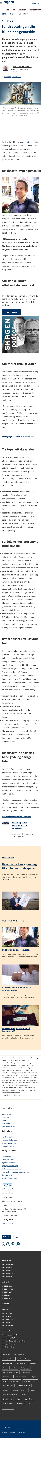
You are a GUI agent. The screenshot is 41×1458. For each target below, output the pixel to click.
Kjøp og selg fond (8, 1159)
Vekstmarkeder (8, 1408)
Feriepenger (25, 1368)
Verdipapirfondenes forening (12, 1169)
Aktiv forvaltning (24, 1359)
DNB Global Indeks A (8, 1344)
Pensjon (5, 1390)
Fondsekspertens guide (10, 1372)
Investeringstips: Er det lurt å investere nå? (16, 1030)
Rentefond (5, 1120)
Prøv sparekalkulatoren (10, 1140)
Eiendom (14, 1368)
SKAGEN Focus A (7, 1292)
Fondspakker (6, 1114)
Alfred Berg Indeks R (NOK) (10, 1335)
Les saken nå (8, 879)
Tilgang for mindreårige (10, 1165)
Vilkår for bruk (21, 1432)
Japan (34, 1377)
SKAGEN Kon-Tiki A (7, 1289)
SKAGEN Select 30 (7, 1273)
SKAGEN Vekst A (6, 1298)
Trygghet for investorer (10, 1178)
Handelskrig (26, 1372)
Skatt (18, 1399)
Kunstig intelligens (30, 1381)
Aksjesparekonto (8, 1359)
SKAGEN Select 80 (7, 1267)
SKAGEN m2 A (6, 1295)
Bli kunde (6, 1237)
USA (29, 1403)
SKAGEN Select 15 (7, 1276)
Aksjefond (5, 1117)
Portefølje (33, 1390)
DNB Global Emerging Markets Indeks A (14, 1341)
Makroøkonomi (8, 1386)
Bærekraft (33, 1363)
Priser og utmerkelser (10, 1394)
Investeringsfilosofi (21, 1377)
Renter (23, 1394)
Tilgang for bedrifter (8, 1162)
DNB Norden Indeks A (8, 1347)
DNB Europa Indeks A (8, 1338)
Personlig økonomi (19, 1390)
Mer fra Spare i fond (13, 920)
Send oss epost (7, 1223)
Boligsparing (21, 1363)
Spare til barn (7, 1403)
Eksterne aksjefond (8, 1126)
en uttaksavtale (31, 141)
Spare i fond (7, 13)
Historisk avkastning (9, 1143)
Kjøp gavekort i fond (9, 1156)
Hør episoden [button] (11, 311)
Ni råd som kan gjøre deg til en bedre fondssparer (19, 866)
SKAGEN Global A (7, 1286)
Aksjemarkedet (19, 1354)
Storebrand (6, 1309)
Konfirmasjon (15, 1381)
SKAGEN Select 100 (7, 1264)
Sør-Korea (19, 1403)
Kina (4, 1381)
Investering (6, 1377)
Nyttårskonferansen (24, 1386)
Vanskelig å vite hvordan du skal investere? (19, 825)
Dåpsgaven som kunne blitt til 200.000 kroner (16, 989)
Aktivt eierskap (8, 1363)
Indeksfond (6, 1123)
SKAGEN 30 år (7, 1399)
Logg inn (18, 1237)
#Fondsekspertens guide (12, 76)
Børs (4, 1368)
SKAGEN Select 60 (7, 1270)
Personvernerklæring (8, 1432)
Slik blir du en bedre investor (16, 949)
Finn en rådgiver (19, 841)
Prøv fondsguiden (8, 1137)
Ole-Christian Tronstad (22, 66)
